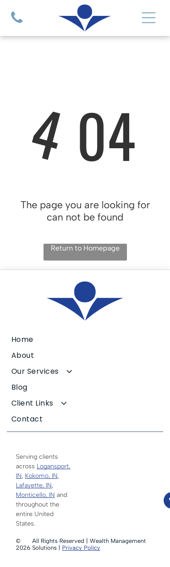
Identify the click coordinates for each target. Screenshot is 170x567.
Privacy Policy (81, 547)
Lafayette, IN (34, 485)
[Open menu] (148, 18)
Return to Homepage (85, 248)
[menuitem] (85, 339)
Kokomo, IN (41, 476)
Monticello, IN (35, 495)
